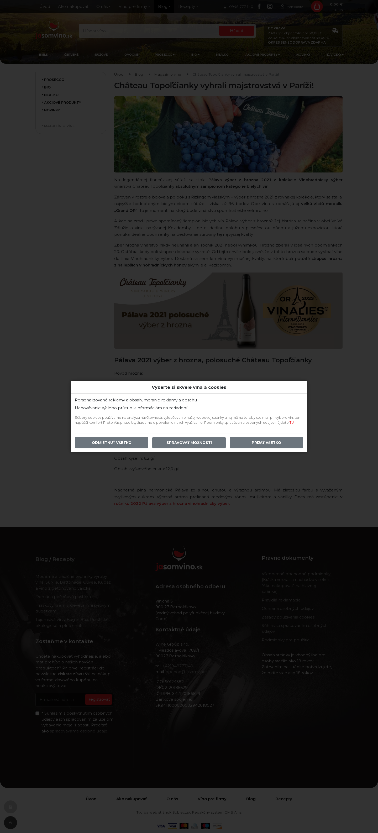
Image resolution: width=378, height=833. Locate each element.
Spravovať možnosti (189, 443)
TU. (292, 423)
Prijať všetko (266, 443)
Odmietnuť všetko (112, 443)
